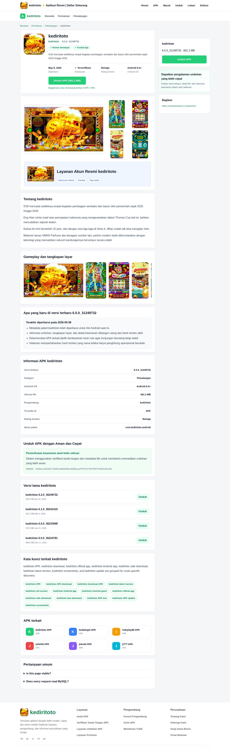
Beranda (49, 16)
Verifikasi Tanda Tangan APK (92, 722)
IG (27, 739)
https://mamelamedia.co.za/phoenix (179, 106)
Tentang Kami (178, 716)
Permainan (64, 16)
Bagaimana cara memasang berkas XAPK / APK (71, 88)
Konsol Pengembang (135, 716)
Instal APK (82, 716)
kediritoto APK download (59, 584)
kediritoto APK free (97, 598)
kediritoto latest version (121, 584)
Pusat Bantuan (178, 735)
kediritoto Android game (94, 591)
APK (155, 5)
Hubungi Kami (178, 722)
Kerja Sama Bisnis (180, 729)
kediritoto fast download (69, 598)
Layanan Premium (87, 735)
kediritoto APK (33, 584)
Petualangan (80, 16)
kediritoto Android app (64, 591)
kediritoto (53, 41)
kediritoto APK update (123, 598)
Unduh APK (184, 59)
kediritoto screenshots (37, 605)
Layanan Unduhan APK (89, 729)
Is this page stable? (38, 673)
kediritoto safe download (38, 598)
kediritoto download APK (90, 584)
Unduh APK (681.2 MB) (67, 80)
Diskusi (204, 5)
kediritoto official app (123, 591)
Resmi (144, 5)
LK (44, 739)
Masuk (166, 5)
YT (38, 739)
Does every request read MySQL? (47, 681)
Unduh (179, 5)
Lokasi (191, 5)
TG (21, 739)
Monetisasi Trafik (133, 729)
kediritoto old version (37, 591)
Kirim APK (129, 722)
